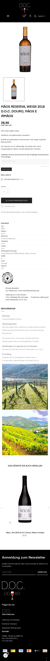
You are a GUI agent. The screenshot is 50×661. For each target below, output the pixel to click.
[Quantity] (4, 191)
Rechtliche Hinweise (9, 624)
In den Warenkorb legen (16, 200)
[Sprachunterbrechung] (41, 16)
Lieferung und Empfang (10, 620)
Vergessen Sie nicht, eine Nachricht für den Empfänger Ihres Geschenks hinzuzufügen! (25, 156)
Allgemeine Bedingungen (11, 628)
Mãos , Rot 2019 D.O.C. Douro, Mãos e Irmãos (25, 533)
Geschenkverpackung (12, 179)
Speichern (6, 169)
